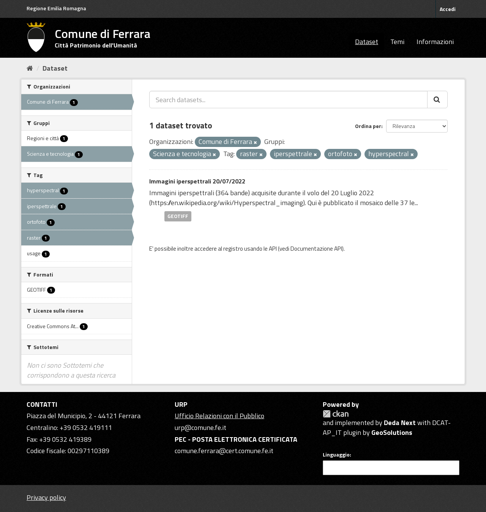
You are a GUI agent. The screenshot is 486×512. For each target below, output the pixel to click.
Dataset (366, 41)
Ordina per (368, 126)
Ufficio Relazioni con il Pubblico (219, 416)
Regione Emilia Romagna (56, 8)
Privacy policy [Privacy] (46, 497)
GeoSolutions (391, 432)
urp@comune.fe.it (200, 427)
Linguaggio (336, 454)
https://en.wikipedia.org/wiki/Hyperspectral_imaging (227, 203)
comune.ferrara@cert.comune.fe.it (224, 451)
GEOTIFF (177, 216)
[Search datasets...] (288, 99)
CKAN (336, 414)
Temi (397, 41)
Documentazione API (316, 248)
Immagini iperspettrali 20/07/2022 (197, 181)
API (273, 248)
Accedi (448, 9)
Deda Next (400, 422)
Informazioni (435, 41)
